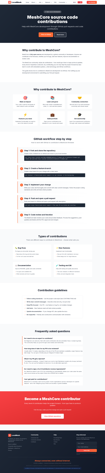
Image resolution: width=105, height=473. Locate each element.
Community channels (36, 439)
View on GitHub (46, 34)
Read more (60, 34)
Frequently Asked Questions (15, 446)
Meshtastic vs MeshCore (14, 448)
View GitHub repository (52, 416)
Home (27, 2)
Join (41, 2)
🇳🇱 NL (74, 2)
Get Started (91, 2)
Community (63, 2)
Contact (55, 441)
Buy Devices (57, 439)
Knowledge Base (58, 437)
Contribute (33, 441)
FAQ (55, 2)
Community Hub (34, 437)
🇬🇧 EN (80, 2)
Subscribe (87, 450)
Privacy (10, 450)
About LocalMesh (12, 444)
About (34, 2)
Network (48, 2)
